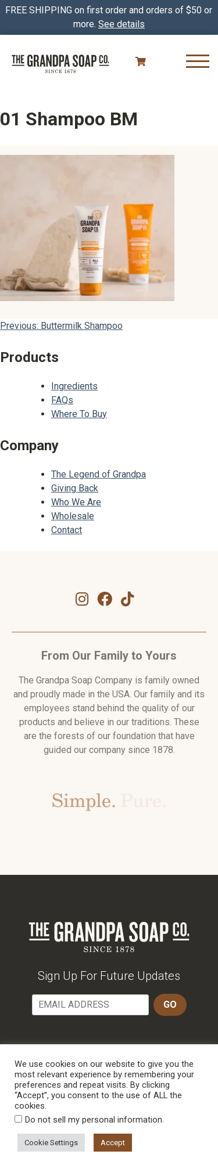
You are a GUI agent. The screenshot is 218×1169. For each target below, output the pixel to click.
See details (121, 24)
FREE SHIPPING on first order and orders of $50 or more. (109, 17)
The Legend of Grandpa (98, 474)
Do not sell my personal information (93, 1119)
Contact (66, 529)
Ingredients (74, 386)
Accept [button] (113, 1142)
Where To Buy (79, 413)
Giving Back (74, 488)
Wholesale (72, 516)
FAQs (62, 400)
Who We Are (76, 502)
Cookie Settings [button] (51, 1142)
